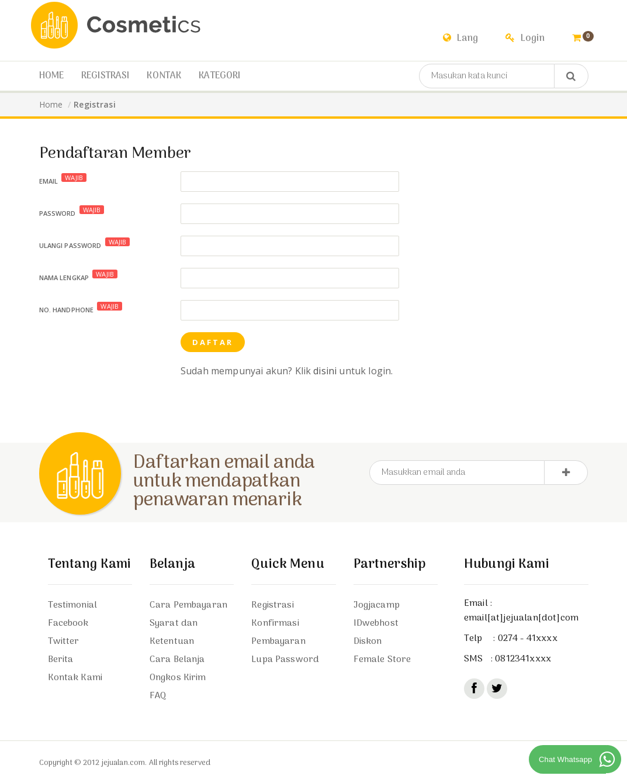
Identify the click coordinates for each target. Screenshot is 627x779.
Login (525, 38)
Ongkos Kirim (178, 677)
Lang (460, 38)
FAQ (158, 696)
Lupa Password (285, 659)
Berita (61, 659)
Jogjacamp (377, 605)
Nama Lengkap (78, 276)
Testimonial (73, 605)
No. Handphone (81, 308)
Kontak (164, 76)
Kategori (219, 76)
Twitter (63, 641)
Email (63, 179)
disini (325, 370)
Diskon (368, 641)
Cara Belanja (177, 659)
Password (72, 211)
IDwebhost (376, 623)
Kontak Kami (75, 677)
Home (51, 76)
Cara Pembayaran (188, 605)
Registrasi (105, 76)
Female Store (382, 659)
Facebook (68, 623)
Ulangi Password (84, 243)
